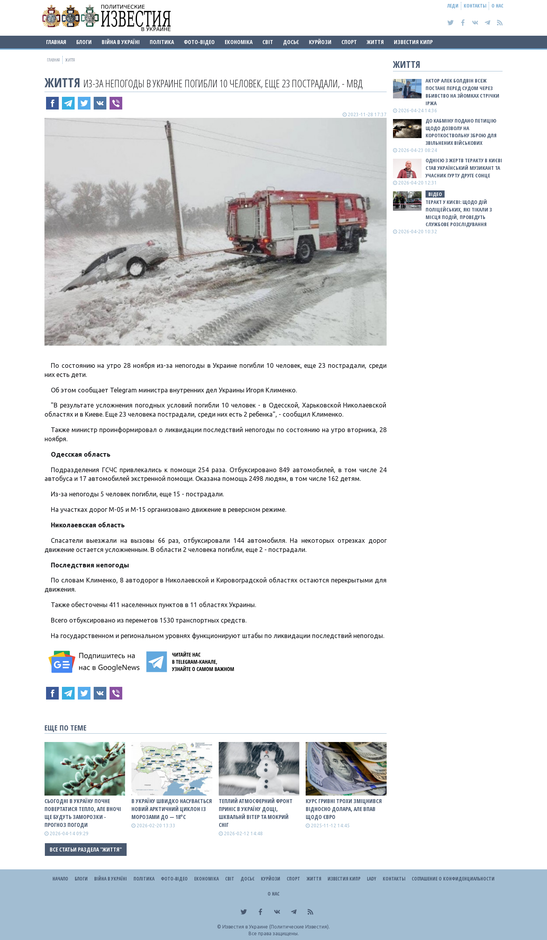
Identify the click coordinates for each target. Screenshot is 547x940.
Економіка (238, 42)
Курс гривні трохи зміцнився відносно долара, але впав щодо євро (344, 809)
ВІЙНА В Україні (121, 42)
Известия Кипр (413, 42)
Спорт (349, 42)
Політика (162, 42)
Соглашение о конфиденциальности (453, 878)
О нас (497, 5)
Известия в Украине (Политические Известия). (276, 926)
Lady (371, 878)
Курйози (320, 42)
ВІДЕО (435, 194)
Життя (375, 42)
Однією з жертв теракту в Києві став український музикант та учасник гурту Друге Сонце (464, 168)
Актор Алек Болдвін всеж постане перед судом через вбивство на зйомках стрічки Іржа (462, 92)
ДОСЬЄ (291, 42)
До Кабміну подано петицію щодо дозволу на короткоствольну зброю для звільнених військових (461, 132)
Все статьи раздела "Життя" (86, 849)
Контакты (475, 5)
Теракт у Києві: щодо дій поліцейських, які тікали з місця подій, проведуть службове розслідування (459, 213)
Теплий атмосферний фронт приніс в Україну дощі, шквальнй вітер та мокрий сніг (256, 813)
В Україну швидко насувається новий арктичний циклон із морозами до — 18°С (171, 809)
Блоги (84, 42)
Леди (452, 5)
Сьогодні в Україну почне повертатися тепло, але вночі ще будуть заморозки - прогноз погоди (82, 813)
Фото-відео (199, 42)
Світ (267, 42)
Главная (56, 42)
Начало (60, 878)
